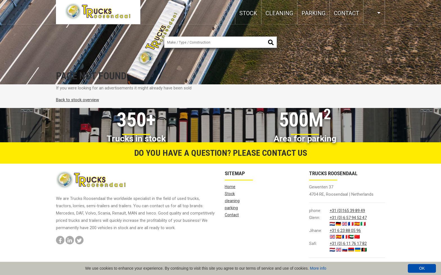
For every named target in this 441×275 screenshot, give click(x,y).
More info (318, 268)
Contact (346, 13)
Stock (248, 13)
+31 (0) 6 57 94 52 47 (348, 217)
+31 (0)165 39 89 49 (347, 210)
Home (230, 186)
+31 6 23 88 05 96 (345, 230)
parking (313, 13)
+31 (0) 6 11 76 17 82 (348, 243)
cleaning (279, 13)
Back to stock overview (77, 99)
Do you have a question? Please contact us (220, 153)
